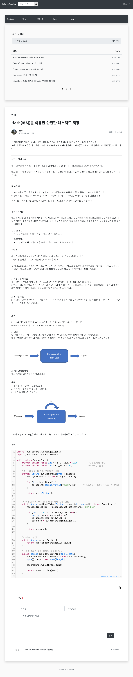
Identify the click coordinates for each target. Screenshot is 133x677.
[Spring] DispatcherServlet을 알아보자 (28, 69)
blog (72, 19)
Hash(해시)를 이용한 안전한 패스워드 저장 (28, 57)
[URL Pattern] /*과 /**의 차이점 (25, 75)
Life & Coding (9, 4)
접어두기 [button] (115, 41)
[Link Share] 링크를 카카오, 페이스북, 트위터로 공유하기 (34, 81)
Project (56, 19)
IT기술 (40, 19)
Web (25, 40)
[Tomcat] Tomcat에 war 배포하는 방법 (27, 63)
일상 (24, 19)
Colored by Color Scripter (110, 576)
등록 (111, 635)
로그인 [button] (126, 4)
